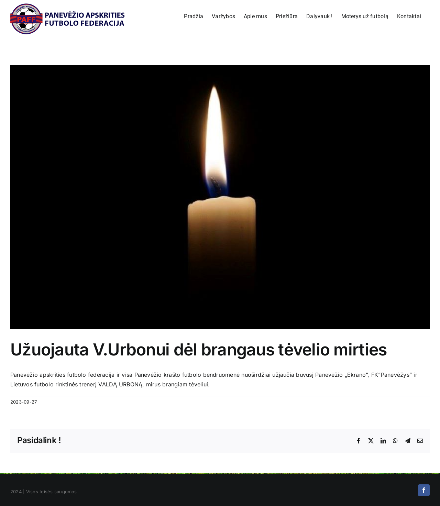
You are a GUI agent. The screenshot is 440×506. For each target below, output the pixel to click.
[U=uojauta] (220, 197)
